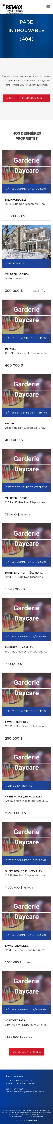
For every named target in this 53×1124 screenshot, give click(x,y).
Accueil (11, 98)
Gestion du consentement (32, 1116)
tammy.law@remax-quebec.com (29, 1092)
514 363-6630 (17, 1089)
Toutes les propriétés (26, 1052)
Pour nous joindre (34, 98)
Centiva (32, 1120)
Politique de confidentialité (21, 1114)
